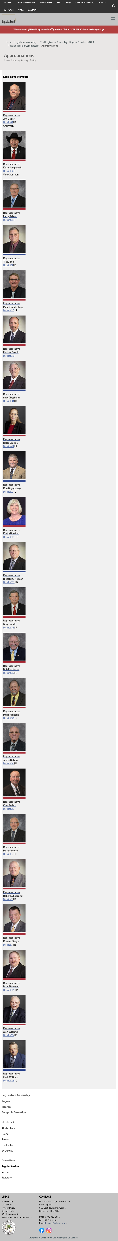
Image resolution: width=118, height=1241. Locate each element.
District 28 (8, 310)
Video (21, 10)
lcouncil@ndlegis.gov (56, 1223)
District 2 (8, 899)
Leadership (8, 1145)
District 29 (8, 808)
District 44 (9, 990)
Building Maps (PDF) (84, 2)
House (5, 1133)
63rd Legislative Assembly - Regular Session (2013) (67, 42)
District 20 (9, 582)
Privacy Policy (8, 1208)
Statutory (7, 1177)
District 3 (8, 944)
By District (7, 1150)
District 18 (8, 401)
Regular (6, 1101)
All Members (8, 1128)
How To (102, 2)
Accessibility (7, 1201)
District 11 (8, 491)
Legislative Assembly (26, 42)
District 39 (8, 171)
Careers (8, 2)
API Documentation (11, 1214)
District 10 (8, 718)
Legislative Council (26, 2)
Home (8, 42)
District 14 (8, 763)
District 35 (8, 672)
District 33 (8, 627)
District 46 (8, 537)
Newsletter (46, 2)
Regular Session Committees (23, 45)
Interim (6, 1107)
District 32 (8, 355)
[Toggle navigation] (111, 19)
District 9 (8, 265)
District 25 (8, 1080)
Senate (5, 1139)
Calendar (9, 10)
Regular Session (10, 1166)
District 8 (8, 122)
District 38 (8, 219)
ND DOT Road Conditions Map (17, 1217)
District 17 (8, 854)
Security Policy (9, 1211)
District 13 (8, 1035)
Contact (32, 10)
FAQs (68, 2)
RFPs (59, 2)
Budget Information (14, 1112)
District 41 (8, 446)
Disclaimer (6, 1204)
